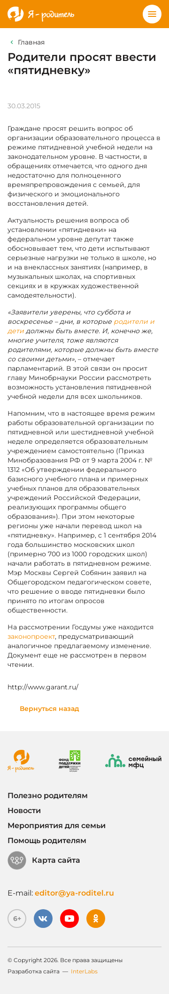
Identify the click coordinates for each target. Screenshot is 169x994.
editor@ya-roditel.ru (74, 893)
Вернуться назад (49, 708)
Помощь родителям (47, 840)
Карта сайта (44, 860)
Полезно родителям (48, 795)
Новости (24, 810)
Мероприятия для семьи (57, 825)
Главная (31, 42)
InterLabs (84, 971)
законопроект (31, 636)
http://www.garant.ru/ (43, 687)
